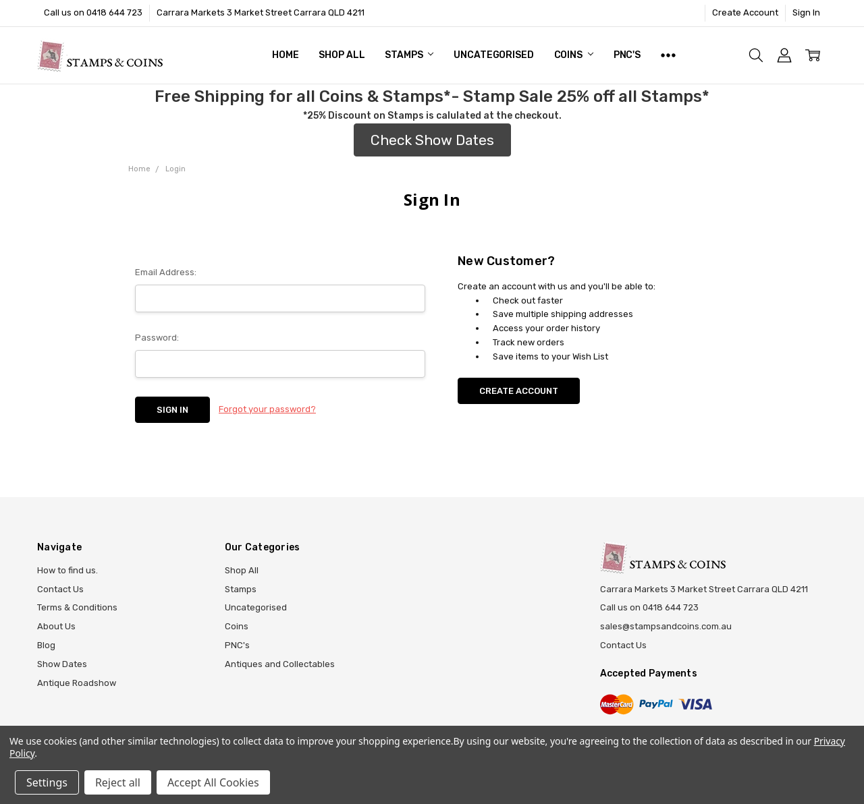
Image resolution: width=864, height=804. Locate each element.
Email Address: (165, 272)
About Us (56, 626)
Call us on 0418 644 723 (93, 12)
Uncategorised (493, 55)
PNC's (627, 55)
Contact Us (60, 589)
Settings (47, 782)
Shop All (341, 55)
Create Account (745, 12)
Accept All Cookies (213, 782)
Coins (573, 55)
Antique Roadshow (76, 683)
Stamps (409, 55)
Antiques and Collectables (280, 664)
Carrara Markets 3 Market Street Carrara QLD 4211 (260, 12)
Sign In (806, 12)
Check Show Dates (432, 140)
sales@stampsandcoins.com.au (666, 626)
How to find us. (67, 570)
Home (285, 55)
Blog (46, 645)
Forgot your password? (267, 409)
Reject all (117, 782)
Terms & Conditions (77, 607)
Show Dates (62, 664)
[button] (432, 140)
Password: (157, 338)
